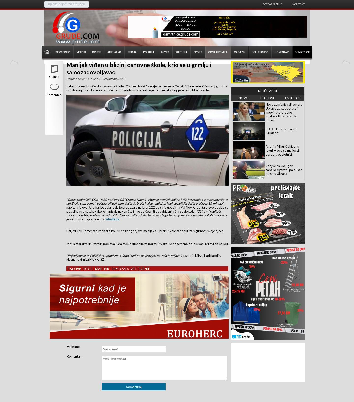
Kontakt (298, 4)
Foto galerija (272, 4)
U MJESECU (292, 98)
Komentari (54, 95)
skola (88, 269)
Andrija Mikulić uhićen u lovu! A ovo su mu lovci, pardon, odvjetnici (283, 150)
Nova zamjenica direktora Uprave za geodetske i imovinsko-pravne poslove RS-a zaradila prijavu (284, 112)
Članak (54, 77)
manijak (102, 269)
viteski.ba (112, 219)
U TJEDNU (267, 98)
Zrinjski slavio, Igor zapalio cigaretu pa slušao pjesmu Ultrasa (284, 170)
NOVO (244, 98)
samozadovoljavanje (131, 269)
